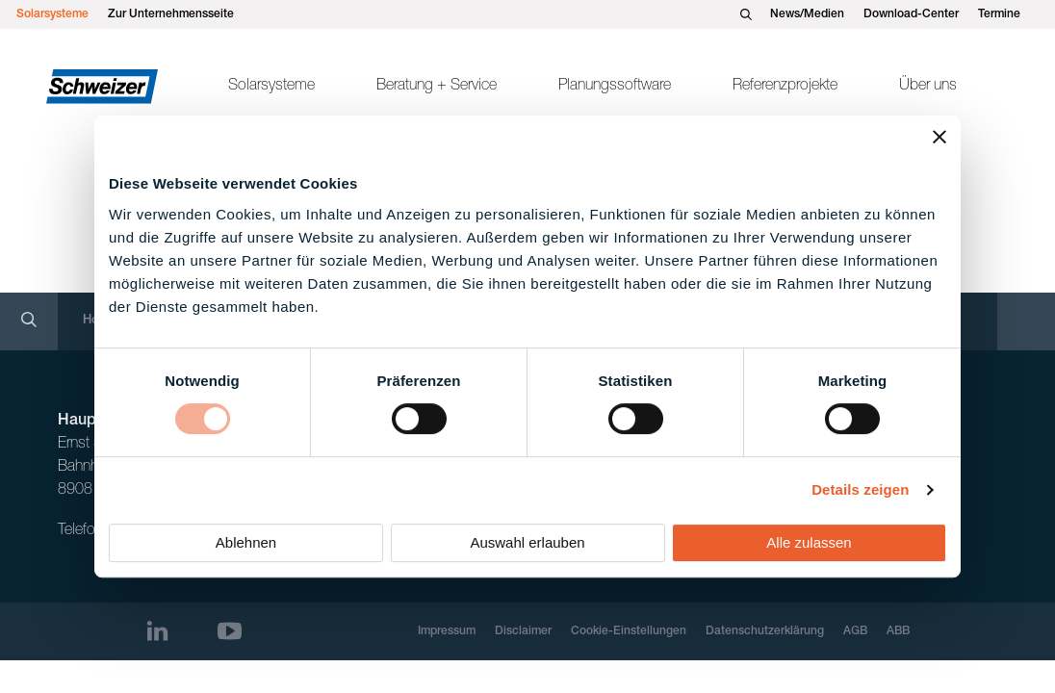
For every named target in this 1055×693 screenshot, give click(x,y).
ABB (898, 631)
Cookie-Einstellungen (628, 631)
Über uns (928, 86)
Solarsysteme (52, 14)
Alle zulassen (808, 542)
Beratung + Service (436, 86)
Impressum (447, 631)
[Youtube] (230, 631)
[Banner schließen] (939, 136)
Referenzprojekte (785, 86)
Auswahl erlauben (527, 542)
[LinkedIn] (157, 631)
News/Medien (807, 14)
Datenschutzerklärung (765, 631)
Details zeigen (860, 489)
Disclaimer (523, 631)
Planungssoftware (614, 86)
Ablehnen (246, 542)
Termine (999, 14)
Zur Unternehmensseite (171, 14)
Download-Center (911, 14)
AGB (855, 631)
